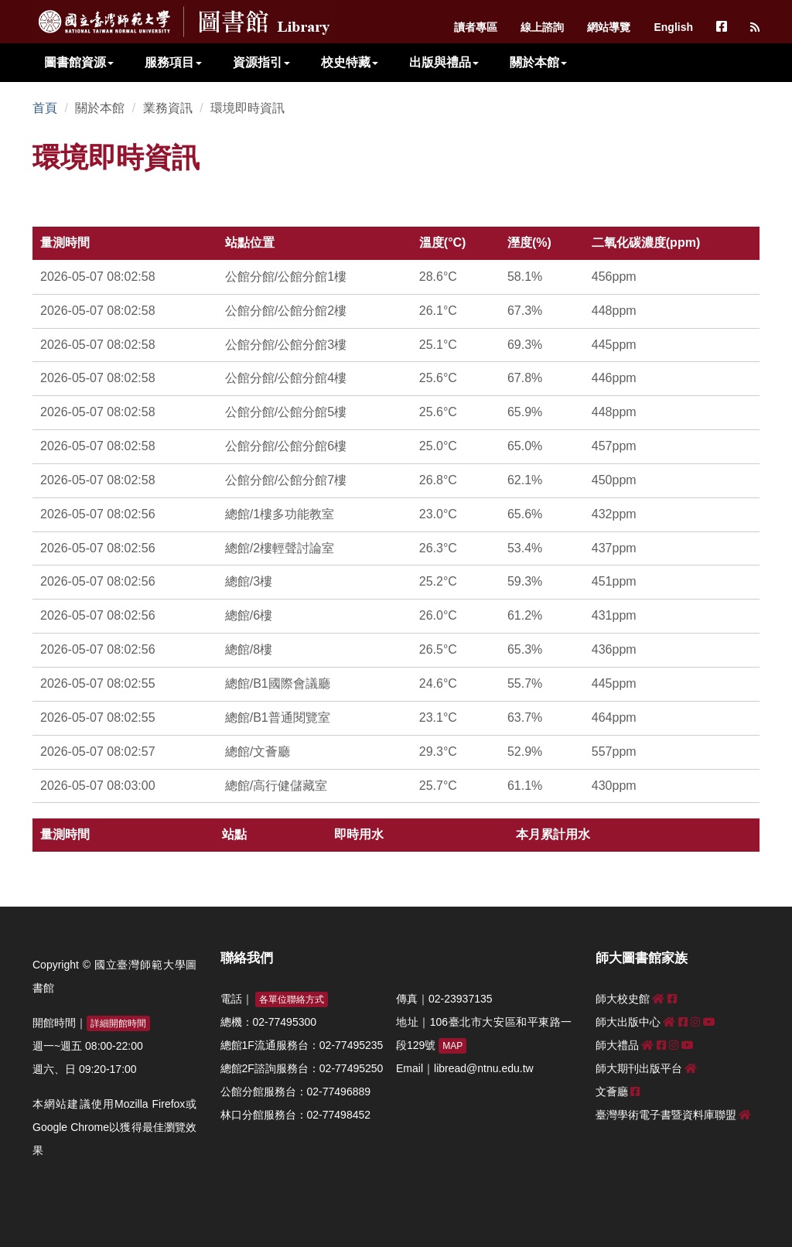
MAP (452, 1045)
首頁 (44, 107)
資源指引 (261, 62)
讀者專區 (475, 27)
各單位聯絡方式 (291, 999)
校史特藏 (349, 62)
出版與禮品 (444, 62)
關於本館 (538, 62)
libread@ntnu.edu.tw (484, 1068)
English (673, 27)
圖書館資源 (79, 62)
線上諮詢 (542, 27)
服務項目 (173, 62)
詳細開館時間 (118, 1023)
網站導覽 (608, 27)
